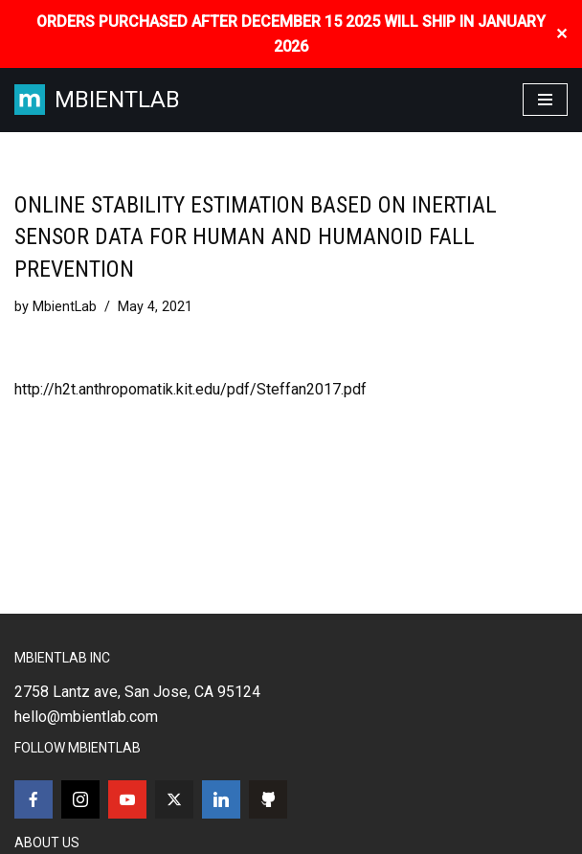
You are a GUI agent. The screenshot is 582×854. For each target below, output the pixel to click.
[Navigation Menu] (545, 99)
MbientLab (65, 307)
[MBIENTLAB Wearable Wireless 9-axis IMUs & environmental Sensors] (97, 99)
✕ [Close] (561, 34)
